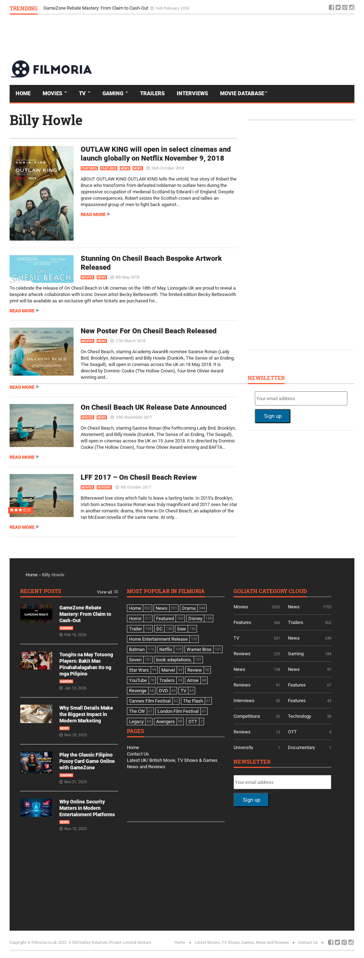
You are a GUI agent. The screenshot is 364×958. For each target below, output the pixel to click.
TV (83, 93)
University (243, 747)
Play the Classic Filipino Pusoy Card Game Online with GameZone (87, 761)
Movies (53, 93)
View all (104, 592)
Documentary (301, 747)
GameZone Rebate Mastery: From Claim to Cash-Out (96, 8)
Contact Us (138, 754)
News (125, 168)
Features (89, 168)
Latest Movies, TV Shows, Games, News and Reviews (242, 942)
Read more (93, 214)
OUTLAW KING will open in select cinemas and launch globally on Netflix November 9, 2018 (156, 153)
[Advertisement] (225, 37)
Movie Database (242, 93)
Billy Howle (46, 120)
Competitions (247, 716)
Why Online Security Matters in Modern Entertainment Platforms (87, 808)
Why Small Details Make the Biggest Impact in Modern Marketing (86, 714)
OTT (292, 732)
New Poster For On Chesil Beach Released (148, 331)
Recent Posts (40, 591)
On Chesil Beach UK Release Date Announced (153, 407)
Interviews (192, 93)
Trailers (152, 93)
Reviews (104, 487)
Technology (299, 716)
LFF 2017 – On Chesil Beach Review (139, 477)
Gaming (113, 93)
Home (23, 93)
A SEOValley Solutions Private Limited (102, 942)
